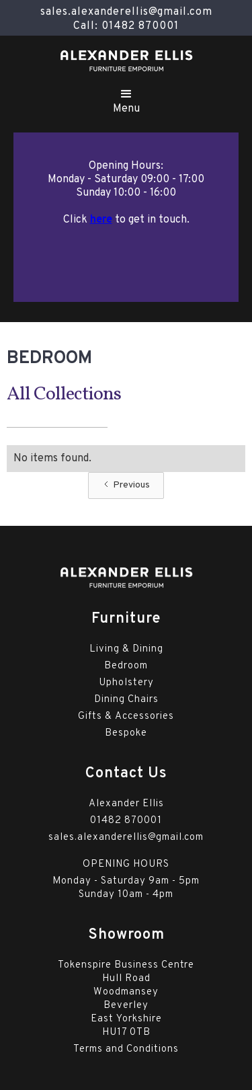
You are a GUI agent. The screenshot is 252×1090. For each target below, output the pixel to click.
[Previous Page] (126, 485)
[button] (126, 99)
